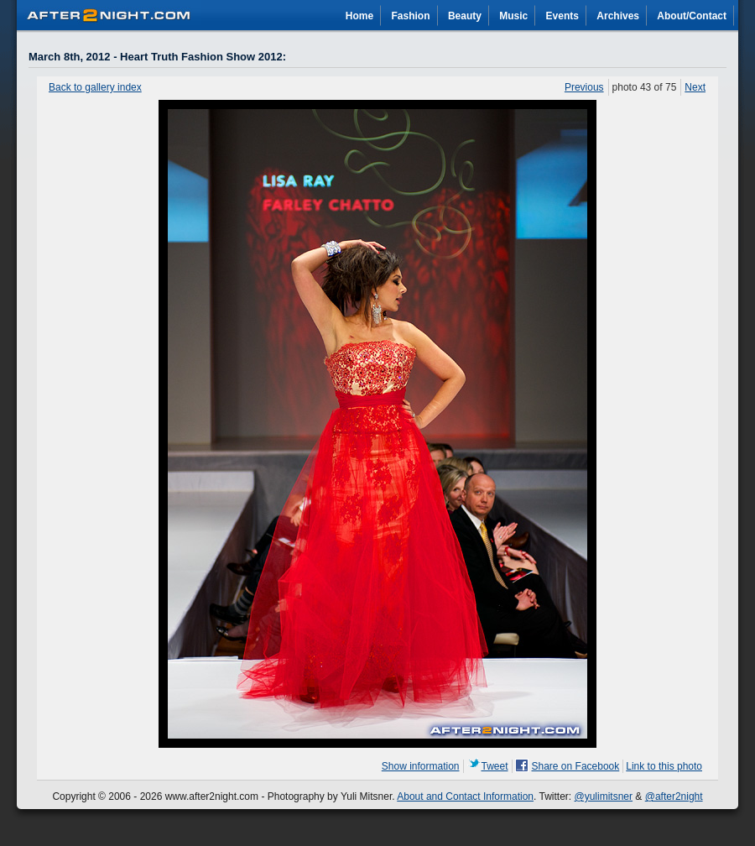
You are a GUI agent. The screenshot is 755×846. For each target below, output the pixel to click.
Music (513, 16)
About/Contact (691, 16)
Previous (584, 87)
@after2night (674, 796)
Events (562, 16)
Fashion (411, 16)
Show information (421, 766)
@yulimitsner (604, 796)
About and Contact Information (465, 796)
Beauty (465, 16)
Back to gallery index (95, 87)
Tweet (495, 766)
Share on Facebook (576, 766)
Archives (617, 16)
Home (359, 16)
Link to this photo (664, 766)
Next (695, 87)
